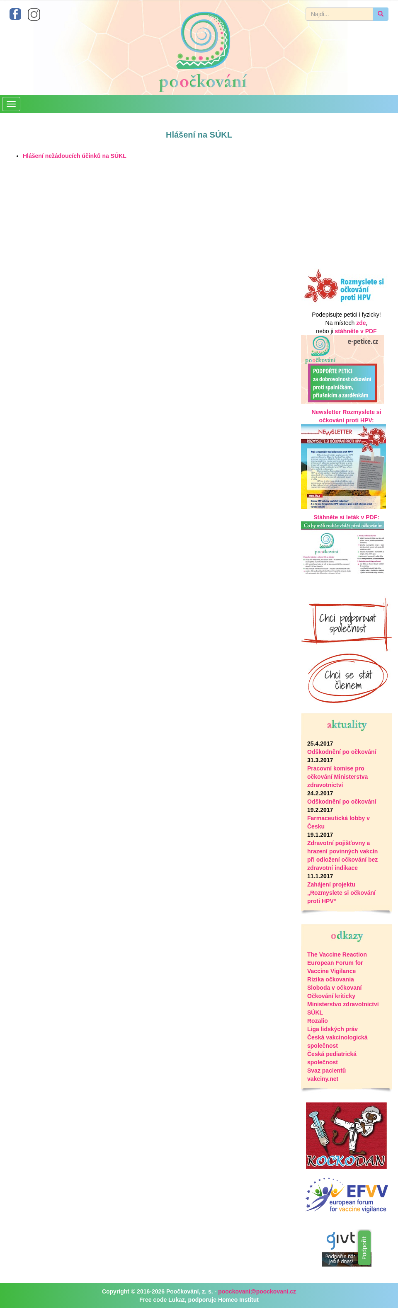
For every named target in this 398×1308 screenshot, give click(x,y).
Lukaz (176, 1299)
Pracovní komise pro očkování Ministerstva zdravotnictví (337, 776)
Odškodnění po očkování (341, 751)
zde (361, 323)
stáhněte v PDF (356, 331)
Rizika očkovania (330, 979)
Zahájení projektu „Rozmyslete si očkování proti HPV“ (341, 892)
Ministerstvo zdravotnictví (343, 1004)
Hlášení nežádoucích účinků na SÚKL (74, 156)
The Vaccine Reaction (337, 954)
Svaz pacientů (326, 1070)
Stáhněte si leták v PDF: (346, 517)
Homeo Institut (238, 1299)
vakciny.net (322, 1078)
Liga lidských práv (332, 1029)
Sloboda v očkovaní (334, 987)
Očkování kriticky (331, 996)
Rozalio (317, 1020)
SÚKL (315, 1012)
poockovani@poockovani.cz (257, 1291)
